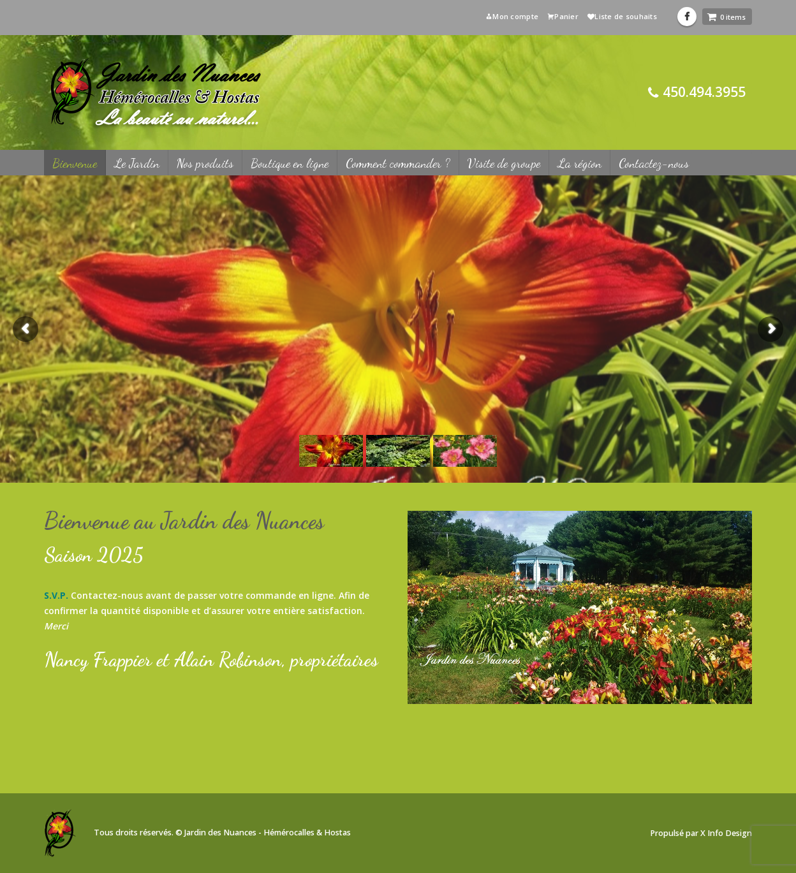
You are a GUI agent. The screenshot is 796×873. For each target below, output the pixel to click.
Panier (563, 16)
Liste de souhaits (622, 16)
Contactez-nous (654, 163)
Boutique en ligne (289, 163)
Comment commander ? (398, 163)
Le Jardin (136, 163)
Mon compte (511, 16)
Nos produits (205, 163)
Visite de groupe (504, 163)
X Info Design (726, 833)
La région (579, 163)
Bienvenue (74, 163)
